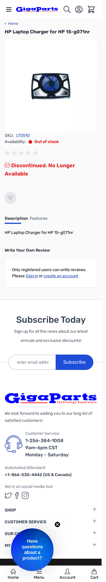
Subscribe (74, 362)
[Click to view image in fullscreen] (51, 86)
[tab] (16, 220)
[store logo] (39, 9)
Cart (94, 574)
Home (13, 574)
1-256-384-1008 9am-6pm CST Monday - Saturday (47, 448)
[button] (32, 549)
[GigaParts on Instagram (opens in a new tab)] (25, 495)
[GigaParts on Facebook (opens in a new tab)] (16, 495)
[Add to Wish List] (10, 198)
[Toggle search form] (67, 9)
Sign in (32, 275)
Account (67, 574)
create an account (61, 275)
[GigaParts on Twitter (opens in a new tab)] (8, 495)
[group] (22, 153)
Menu (39, 574)
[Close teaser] (57, 524)
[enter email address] (32, 362)
